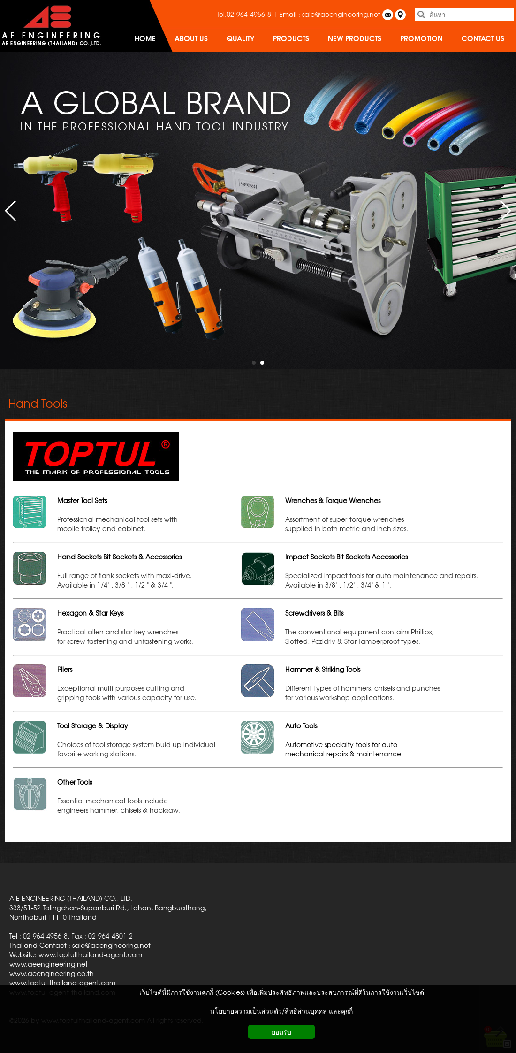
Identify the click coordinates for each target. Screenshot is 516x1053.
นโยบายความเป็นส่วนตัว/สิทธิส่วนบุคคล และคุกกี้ (281, 1010)
